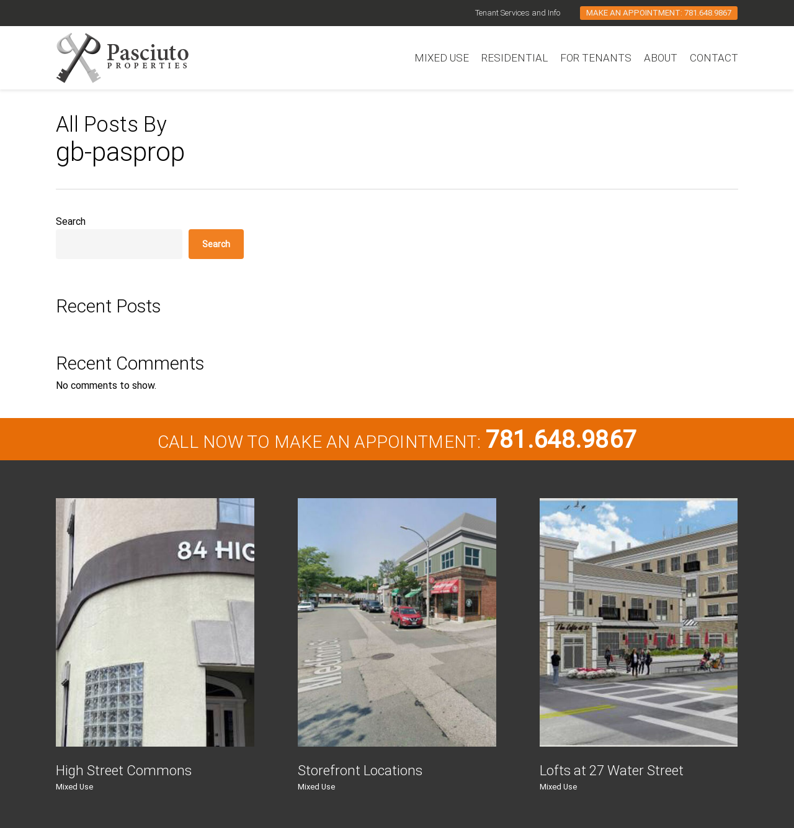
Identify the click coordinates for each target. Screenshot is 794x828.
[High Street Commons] (155, 622)
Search (71, 221)
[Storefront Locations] (397, 622)
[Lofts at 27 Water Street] (639, 622)
